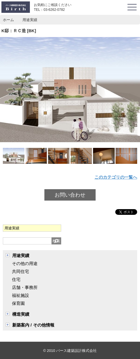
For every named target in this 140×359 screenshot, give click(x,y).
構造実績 (20, 314)
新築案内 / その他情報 (33, 325)
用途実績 (20, 255)
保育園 (18, 303)
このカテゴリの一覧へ (115, 177)
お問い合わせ (70, 195)
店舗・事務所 (25, 287)
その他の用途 (25, 263)
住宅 (16, 279)
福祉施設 (20, 295)
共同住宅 (20, 271)
